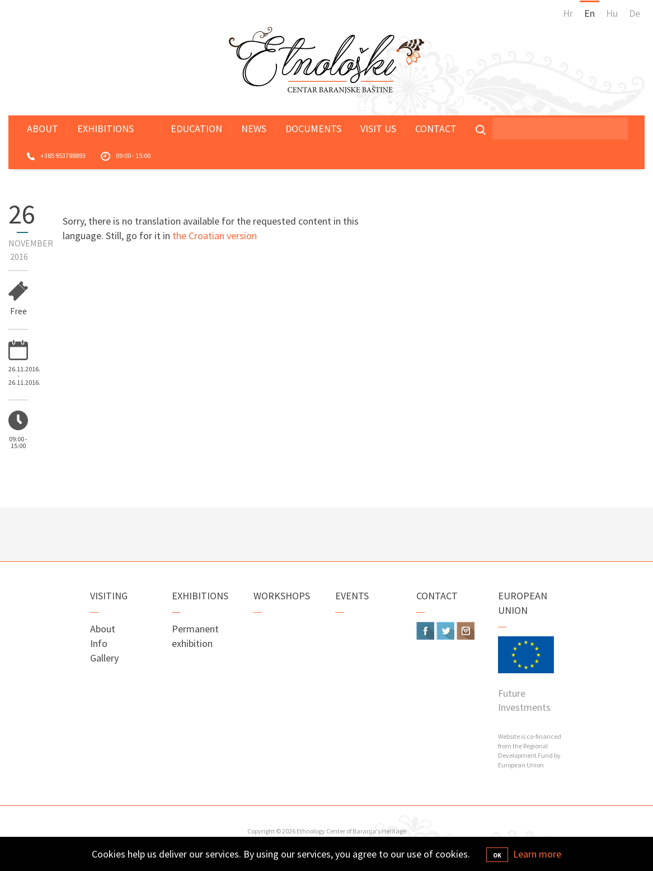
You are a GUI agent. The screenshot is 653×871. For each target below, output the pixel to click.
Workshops (281, 595)
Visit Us (378, 128)
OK (497, 855)
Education (196, 128)
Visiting (109, 595)
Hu (612, 13)
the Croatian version (214, 235)
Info (98, 643)
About (42, 128)
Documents (313, 128)
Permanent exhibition (195, 636)
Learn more (537, 853)
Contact (436, 128)
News (253, 128)
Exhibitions (105, 128)
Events (352, 595)
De (634, 13)
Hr (568, 13)
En (589, 13)
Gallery (104, 657)
